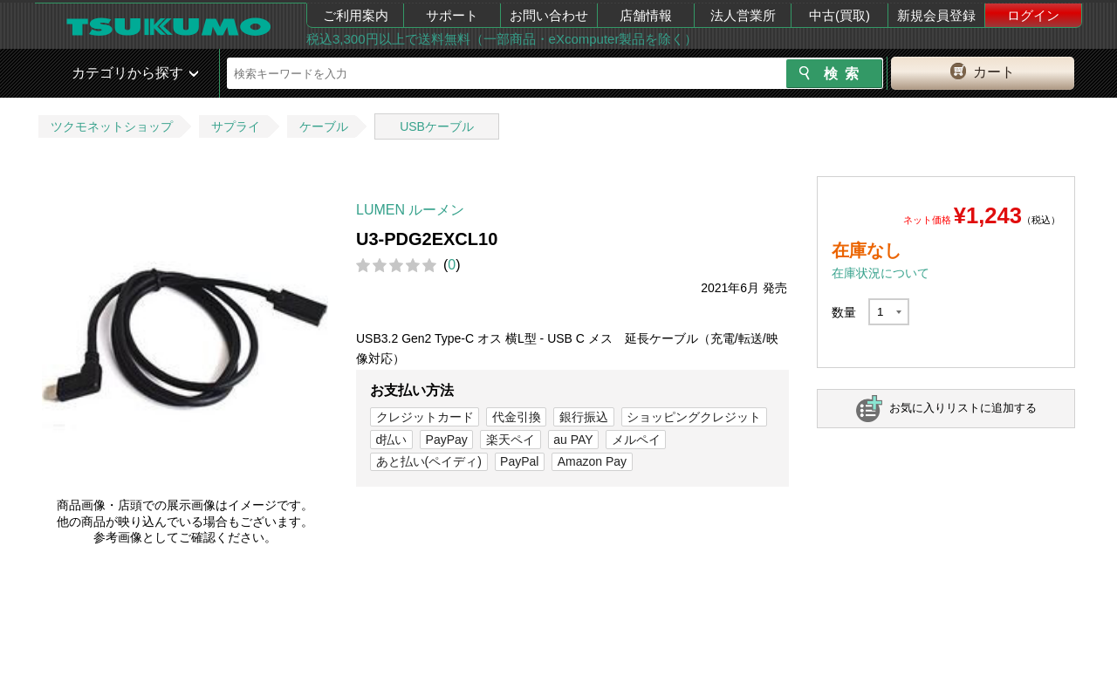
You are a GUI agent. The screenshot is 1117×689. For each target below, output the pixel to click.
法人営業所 (743, 15)
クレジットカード (425, 417)
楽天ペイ (510, 440)
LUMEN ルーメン (410, 209)
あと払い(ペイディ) (429, 461)
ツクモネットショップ (112, 126)
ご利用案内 (355, 15)
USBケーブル (437, 126)
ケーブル (323, 126)
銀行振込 (583, 417)
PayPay (447, 440)
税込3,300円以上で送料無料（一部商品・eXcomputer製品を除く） (501, 38)
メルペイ (636, 440)
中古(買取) (839, 15)
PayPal (519, 461)
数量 (844, 312)
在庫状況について (880, 273)
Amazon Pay (592, 461)
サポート (452, 15)
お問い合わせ (549, 15)
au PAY (573, 440)
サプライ (235, 126)
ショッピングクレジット (694, 417)
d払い (392, 440)
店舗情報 (646, 15)
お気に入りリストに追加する (963, 407)
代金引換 (516, 417)
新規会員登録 (936, 15)
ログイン (1033, 15)
